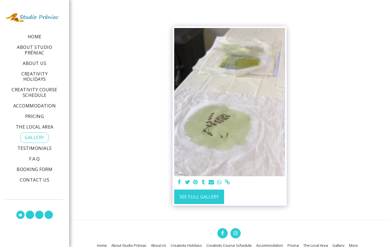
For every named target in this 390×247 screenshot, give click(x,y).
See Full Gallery (199, 196)
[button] (20, 215)
